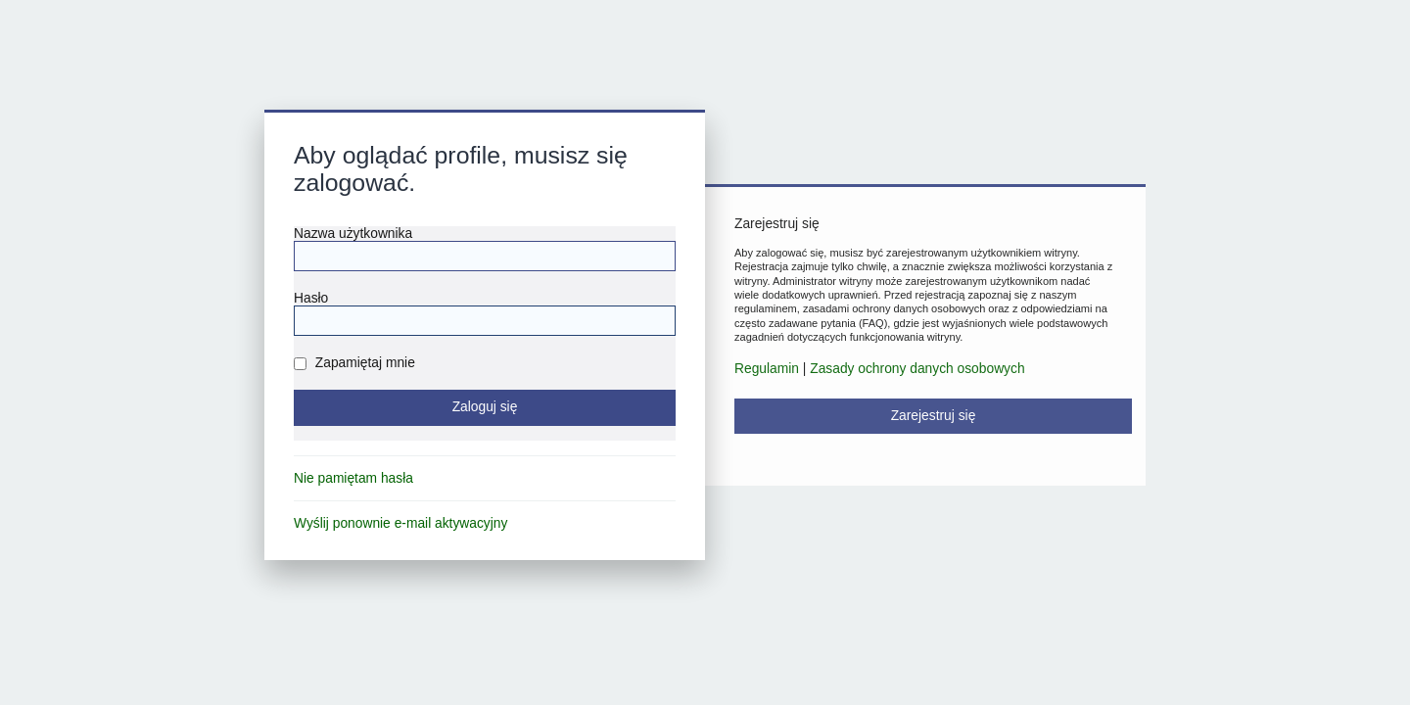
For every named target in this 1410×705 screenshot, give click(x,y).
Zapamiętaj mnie (354, 362)
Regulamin (766, 368)
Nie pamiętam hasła (353, 478)
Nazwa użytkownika (353, 233)
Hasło (311, 298)
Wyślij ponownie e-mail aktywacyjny (400, 523)
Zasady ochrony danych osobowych (917, 368)
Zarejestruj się (933, 415)
